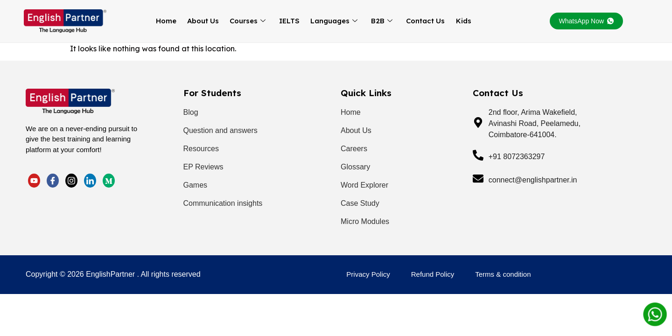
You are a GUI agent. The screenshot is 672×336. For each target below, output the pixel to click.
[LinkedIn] (71, 180)
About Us (205, 20)
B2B (378, 20)
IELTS (288, 20)
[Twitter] (34, 180)
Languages (331, 20)
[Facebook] (53, 180)
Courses (248, 20)
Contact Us (420, 20)
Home (169, 20)
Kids (456, 20)
